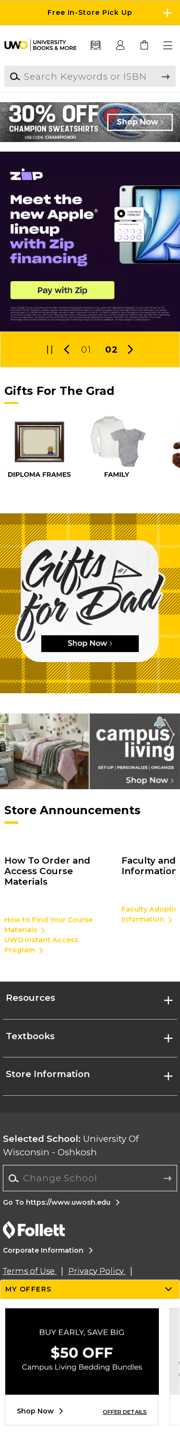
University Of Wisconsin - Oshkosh (71, 1145)
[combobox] (90, 1178)
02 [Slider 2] (111, 349)
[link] (144, 45)
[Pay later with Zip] (90, 242)
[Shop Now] (90, 603)
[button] (168, 45)
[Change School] (90, 1178)
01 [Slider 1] (86, 349)
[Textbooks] (95, 45)
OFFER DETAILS (125, 1412)
